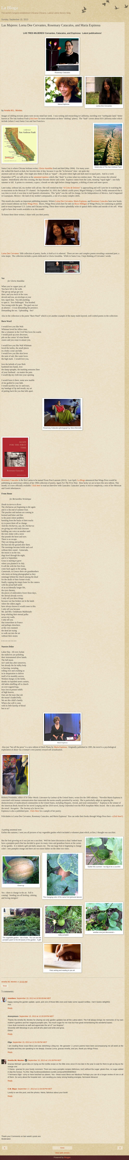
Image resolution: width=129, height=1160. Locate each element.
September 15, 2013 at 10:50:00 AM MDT (34, 998)
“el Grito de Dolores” (71, 188)
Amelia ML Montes (16, 1060)
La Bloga (9, 7)
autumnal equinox (41, 177)
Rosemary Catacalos (99, 201)
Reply (10, 1008)
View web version (62, 1153)
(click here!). (118, 816)
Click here (36, 485)
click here (34, 118)
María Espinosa (60, 747)
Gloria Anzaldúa (45, 168)
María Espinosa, (80, 201)
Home (62, 1148)
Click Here (34, 811)
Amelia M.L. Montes (13, 110)
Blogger (67, 1157)
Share (5, 986)
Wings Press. (33, 204)
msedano (12, 998)
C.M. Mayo (12, 1089)
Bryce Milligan (80, 204)
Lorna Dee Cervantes (64, 201)
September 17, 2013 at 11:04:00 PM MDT (35, 1089)
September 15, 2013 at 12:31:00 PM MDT (30, 1042)
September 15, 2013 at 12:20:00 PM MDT (36, 1016)
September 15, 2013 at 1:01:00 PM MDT (44, 1060)
